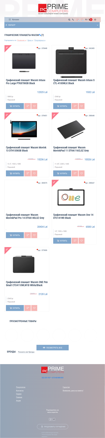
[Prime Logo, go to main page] (53, 9)
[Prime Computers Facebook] (50, 419)
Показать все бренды (26, 352)
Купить (16, 106)
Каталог (15, 19)
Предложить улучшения (54, 427)
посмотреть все (54, 347)
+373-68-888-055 (57, 378)
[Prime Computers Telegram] (54, 419)
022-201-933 (46, 378)
